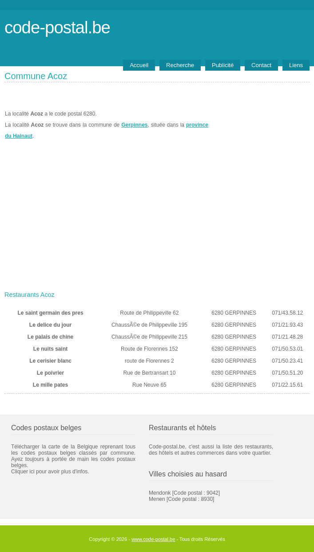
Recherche (180, 65)
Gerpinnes (134, 125)
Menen (157, 499)
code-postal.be (57, 27)
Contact (261, 65)
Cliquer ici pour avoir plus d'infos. (50, 471)
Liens (296, 65)
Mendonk (160, 493)
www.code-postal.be (153, 539)
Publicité (223, 65)
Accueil (139, 65)
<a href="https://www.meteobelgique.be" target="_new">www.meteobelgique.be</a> (259, 125)
